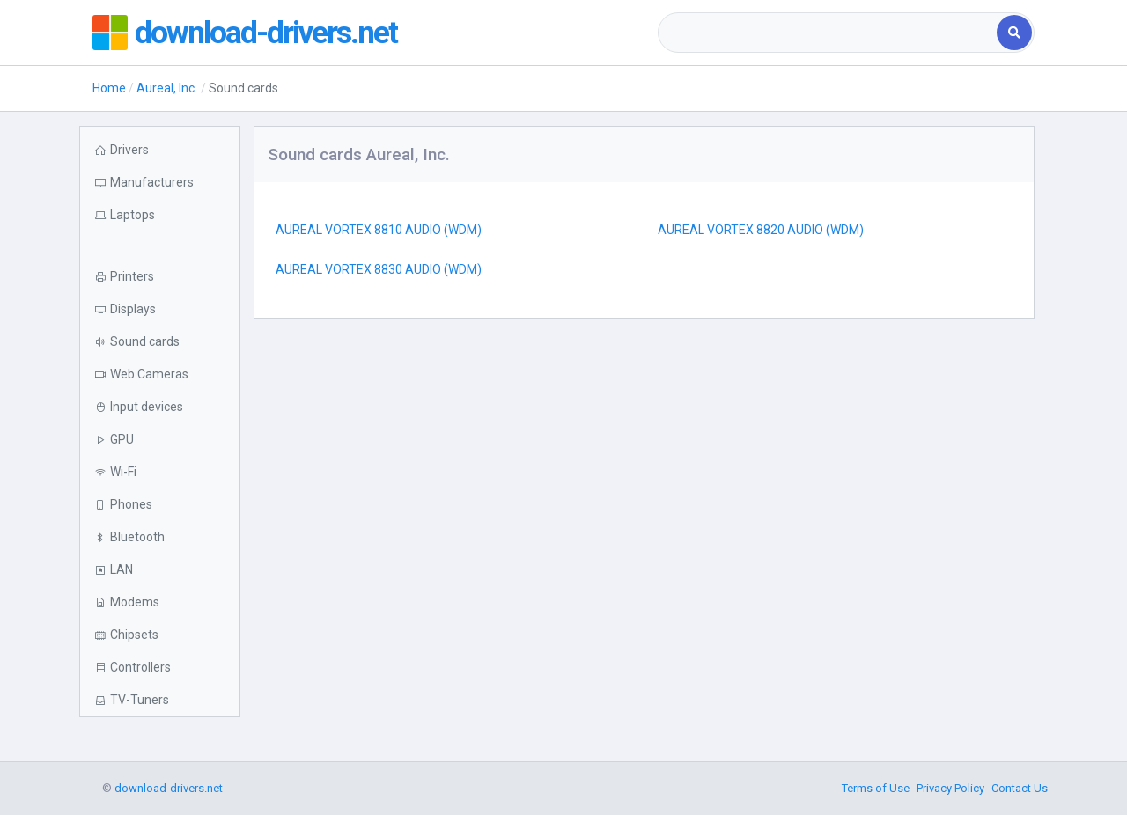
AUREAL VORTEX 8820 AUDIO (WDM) (761, 230)
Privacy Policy (950, 788)
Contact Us (1019, 788)
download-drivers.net (267, 32)
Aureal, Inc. (166, 88)
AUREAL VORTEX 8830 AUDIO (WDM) (379, 269)
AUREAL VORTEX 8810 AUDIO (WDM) (379, 230)
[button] (159, 215)
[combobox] (829, 32)
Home (109, 88)
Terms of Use (876, 788)
